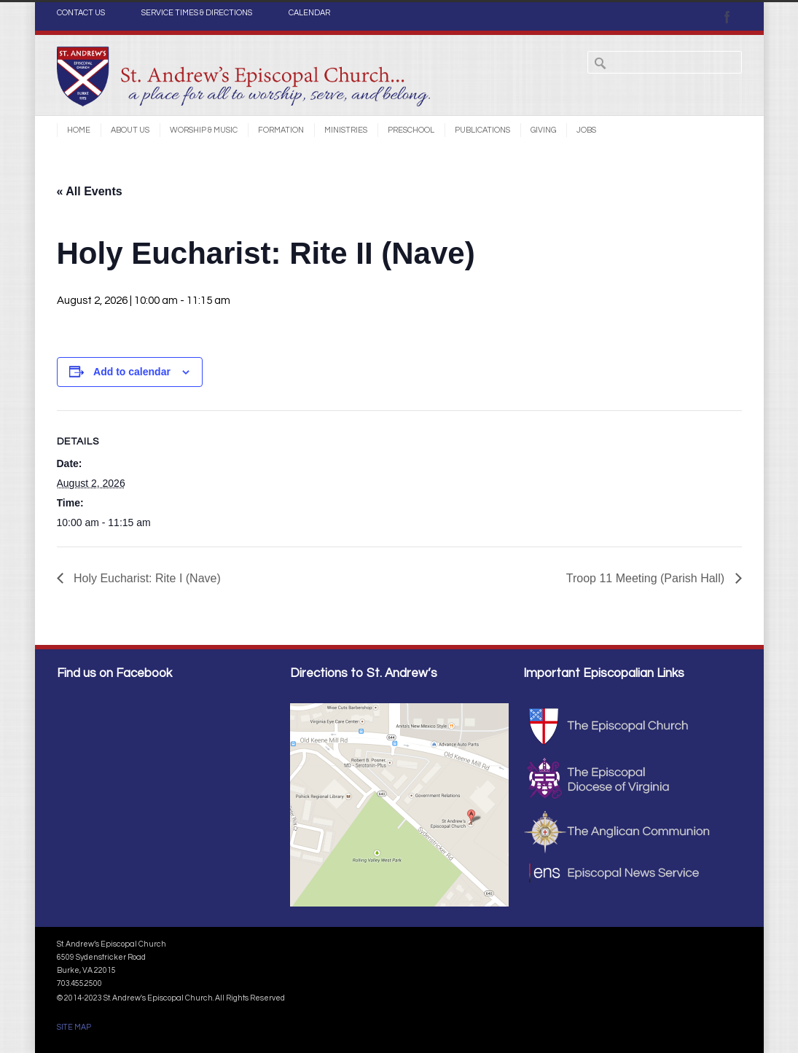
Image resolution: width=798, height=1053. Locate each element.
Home (78, 130)
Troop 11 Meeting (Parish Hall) (647, 578)
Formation (281, 130)
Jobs (586, 130)
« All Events (89, 191)
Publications (482, 130)
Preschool (411, 130)
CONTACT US (81, 13)
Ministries (345, 130)
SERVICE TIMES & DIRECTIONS (196, 13)
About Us (130, 130)
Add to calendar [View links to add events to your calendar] (132, 371)
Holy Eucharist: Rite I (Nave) (146, 578)
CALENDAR (309, 13)
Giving (543, 130)
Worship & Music (204, 130)
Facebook (727, 16)
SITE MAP (74, 1027)
